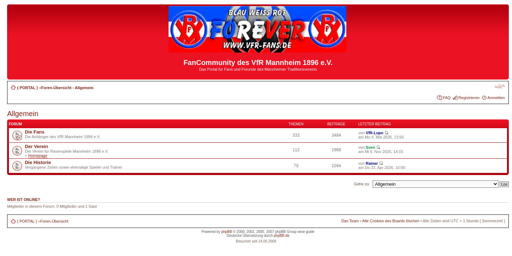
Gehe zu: (362, 184)
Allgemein (84, 88)
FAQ (446, 98)
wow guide (306, 232)
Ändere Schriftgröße (500, 86)
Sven (370, 147)
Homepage (37, 155)
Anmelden (496, 98)
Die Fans (34, 132)
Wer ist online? (23, 199)
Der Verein (36, 146)
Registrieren (468, 98)
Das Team (350, 221)
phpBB (226, 232)
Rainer (372, 163)
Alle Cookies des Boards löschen (391, 221)
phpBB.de (281, 236)
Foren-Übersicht (56, 88)
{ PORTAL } (27, 88)
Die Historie (38, 162)
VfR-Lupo (374, 133)
